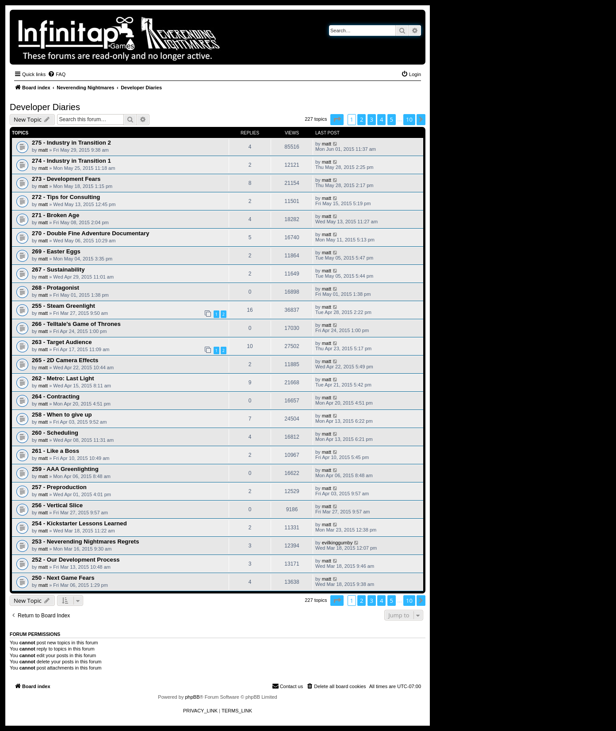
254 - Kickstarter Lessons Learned (79, 523)
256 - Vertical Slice (57, 505)
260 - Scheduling (55, 432)
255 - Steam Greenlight (63, 305)
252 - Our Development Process (76, 559)
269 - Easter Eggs (56, 251)
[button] (337, 119)
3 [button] (371, 119)
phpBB (192, 697)
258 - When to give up (62, 414)
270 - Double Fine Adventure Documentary (90, 233)
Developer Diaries (45, 107)
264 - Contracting (56, 396)
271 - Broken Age (55, 215)
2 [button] (361, 119)
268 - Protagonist (55, 287)
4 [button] (381, 119)
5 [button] (391, 119)
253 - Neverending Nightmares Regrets (85, 541)
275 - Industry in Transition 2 (71, 142)
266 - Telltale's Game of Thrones (76, 324)
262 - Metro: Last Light (63, 378)
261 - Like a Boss (55, 451)
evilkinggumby (337, 542)
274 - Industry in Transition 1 (71, 160)
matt (43, 150)
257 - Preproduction (59, 487)
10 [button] (409, 119)
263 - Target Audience (62, 342)
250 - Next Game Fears (63, 577)
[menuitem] (56, 74)
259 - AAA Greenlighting (65, 469)
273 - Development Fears (66, 179)
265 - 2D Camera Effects (65, 360)
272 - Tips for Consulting (66, 197)
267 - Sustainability (58, 269)
